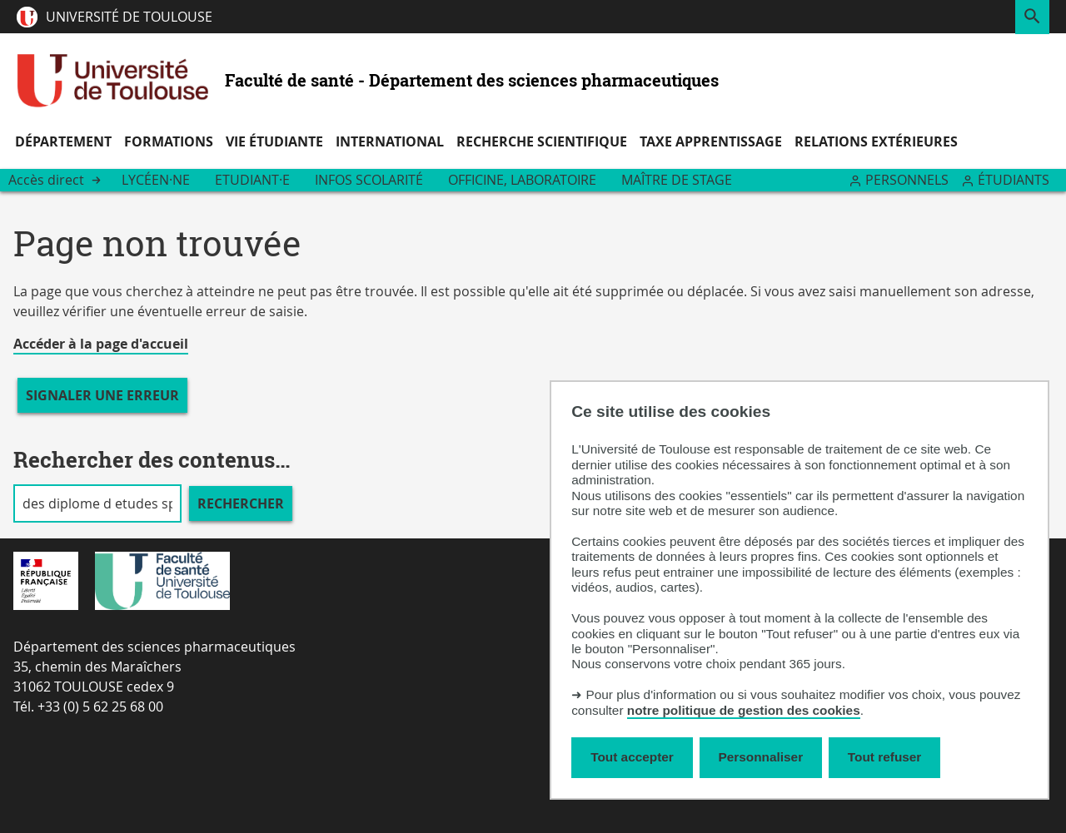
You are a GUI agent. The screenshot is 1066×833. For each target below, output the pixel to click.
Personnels (907, 180)
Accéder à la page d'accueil (100, 344)
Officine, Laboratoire (522, 180)
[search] (97, 503)
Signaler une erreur (102, 395)
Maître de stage (676, 180)
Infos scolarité (369, 180)
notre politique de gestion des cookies (743, 710)
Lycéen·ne (156, 180)
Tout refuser (884, 757)
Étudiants (1013, 180)
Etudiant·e (252, 180)
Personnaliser (761, 757)
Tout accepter (632, 757)
